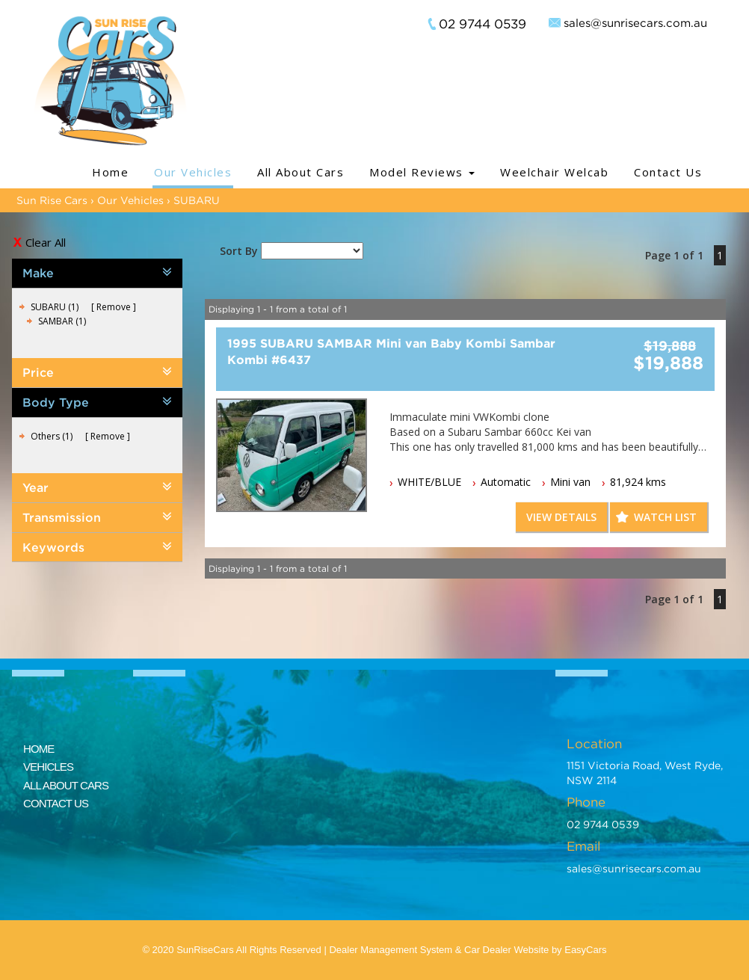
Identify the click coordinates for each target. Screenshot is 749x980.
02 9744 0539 (482, 24)
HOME (38, 748)
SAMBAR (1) (62, 321)
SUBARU (196, 200)
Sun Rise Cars (51, 200)
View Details (561, 517)
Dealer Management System (390, 949)
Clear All (45, 242)
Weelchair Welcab (554, 171)
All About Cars (300, 171)
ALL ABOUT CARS (65, 785)
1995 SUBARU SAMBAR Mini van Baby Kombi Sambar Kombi (391, 351)
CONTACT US (55, 803)
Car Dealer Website (506, 949)
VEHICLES (48, 766)
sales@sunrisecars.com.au (635, 22)
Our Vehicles (193, 171)
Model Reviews (422, 171)
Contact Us (668, 171)
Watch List (665, 517)
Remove (113, 307)
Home (110, 171)
